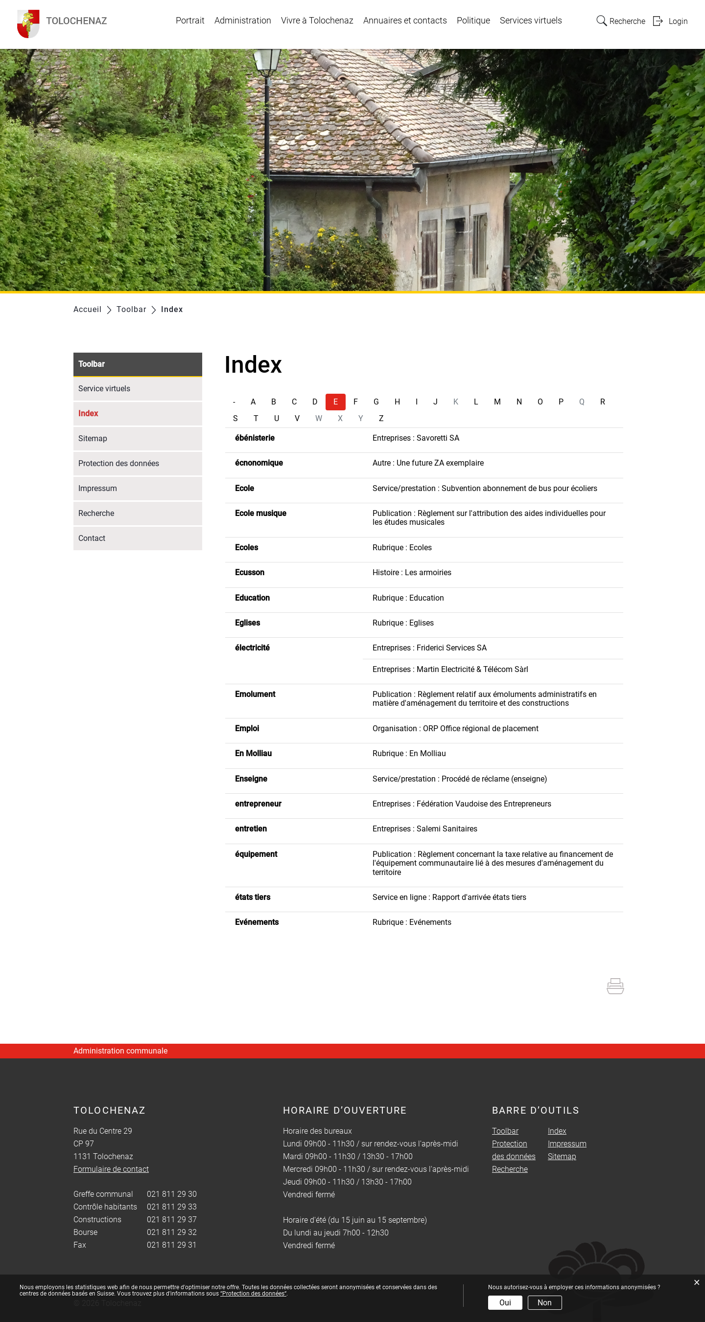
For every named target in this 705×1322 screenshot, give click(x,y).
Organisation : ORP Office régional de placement (456, 728)
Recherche (96, 513)
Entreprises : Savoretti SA (416, 438)
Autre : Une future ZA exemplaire (428, 463)
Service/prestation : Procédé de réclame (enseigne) (460, 779)
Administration (242, 20)
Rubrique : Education (408, 598)
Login (678, 21)
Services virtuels (531, 20)
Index (111, 412)
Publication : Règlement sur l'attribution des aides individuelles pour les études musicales (489, 518)
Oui (505, 1302)
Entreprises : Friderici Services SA (430, 647)
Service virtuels (104, 388)
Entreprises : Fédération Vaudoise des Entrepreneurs (462, 803)
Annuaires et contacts (405, 20)
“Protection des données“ (253, 1293)
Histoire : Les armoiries (412, 572)
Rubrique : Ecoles (402, 547)
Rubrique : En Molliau (409, 753)
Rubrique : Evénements (412, 922)
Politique (473, 20)
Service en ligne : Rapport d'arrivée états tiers (449, 897)
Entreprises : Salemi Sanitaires (425, 828)
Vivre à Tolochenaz (317, 20)
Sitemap (92, 438)
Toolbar (91, 364)
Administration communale (120, 1050)
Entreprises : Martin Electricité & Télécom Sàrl (450, 669)
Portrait (190, 20)
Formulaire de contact (111, 1169)
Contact (91, 538)
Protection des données (118, 463)
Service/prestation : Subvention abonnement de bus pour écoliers (485, 488)
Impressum (97, 488)
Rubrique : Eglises (403, 622)
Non (545, 1302)
